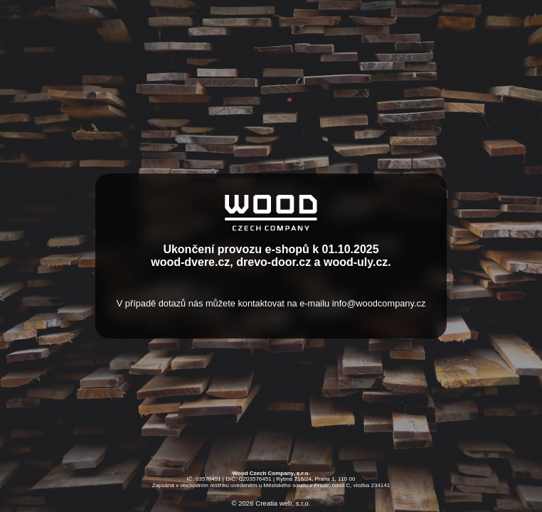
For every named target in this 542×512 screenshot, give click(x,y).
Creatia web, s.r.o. (282, 503)
